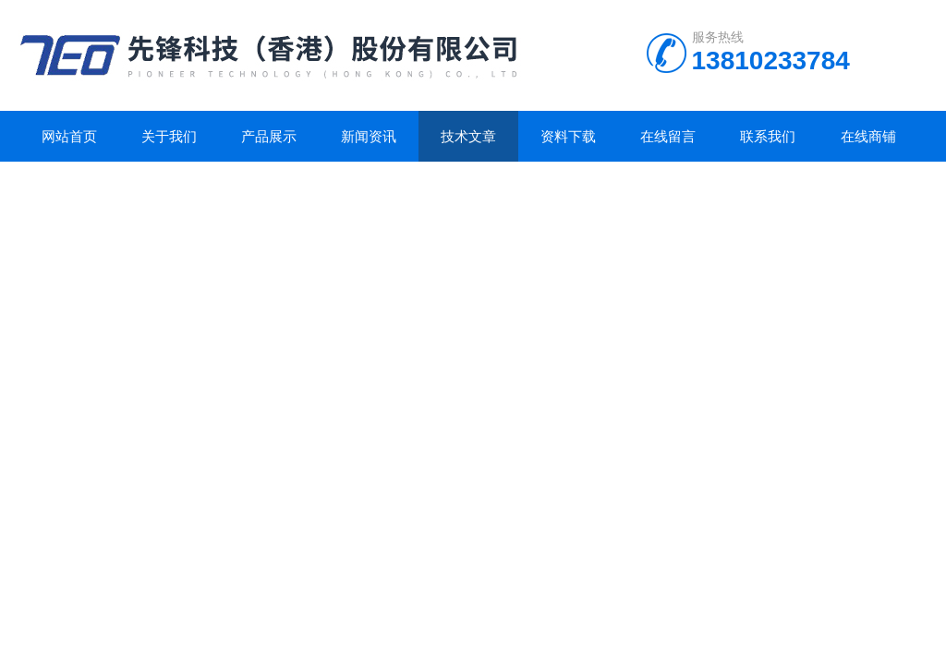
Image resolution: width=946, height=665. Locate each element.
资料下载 (568, 136)
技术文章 (468, 136)
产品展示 (269, 136)
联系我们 (767, 136)
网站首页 (69, 136)
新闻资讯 (368, 136)
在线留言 (668, 136)
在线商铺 (868, 136)
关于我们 (169, 136)
